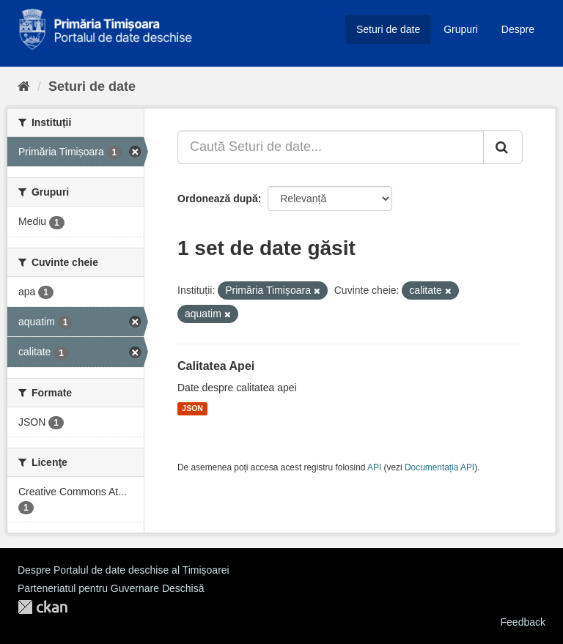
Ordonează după (217, 198)
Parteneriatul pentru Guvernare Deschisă (111, 588)
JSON (192, 408)
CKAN (42, 607)
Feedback (523, 622)
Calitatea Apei (215, 366)
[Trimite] (503, 147)
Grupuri (461, 29)
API (374, 467)
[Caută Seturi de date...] (330, 147)
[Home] (24, 86)
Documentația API (439, 467)
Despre (517, 29)
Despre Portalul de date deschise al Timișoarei (123, 570)
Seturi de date (388, 29)
